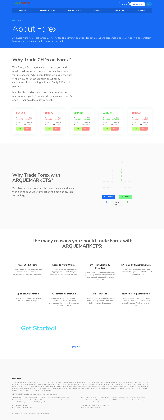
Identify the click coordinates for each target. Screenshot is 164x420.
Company (141, 10)
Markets (22, 10)
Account (97, 10)
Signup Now (75, 354)
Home (14, 20)
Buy (20, 136)
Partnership (120, 10)
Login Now (94, 354)
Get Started (138, 4)
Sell (27, 136)
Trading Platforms (47, 10)
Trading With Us (74, 10)
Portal (124, 4)
